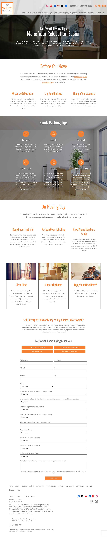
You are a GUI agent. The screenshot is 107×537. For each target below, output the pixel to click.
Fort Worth (90, 13)
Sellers (40, 13)
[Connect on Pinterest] (51, 6)
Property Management (70, 13)
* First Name (24, 360)
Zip (55, 383)
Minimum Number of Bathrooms (30, 445)
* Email (22, 368)
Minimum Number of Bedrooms (30, 438)
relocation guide (80, 77)
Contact (98, 13)
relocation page (48, 82)
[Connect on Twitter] (62, 6)
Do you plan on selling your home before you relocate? (36, 391)
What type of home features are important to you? (35, 422)
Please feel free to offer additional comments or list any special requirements (43, 461)
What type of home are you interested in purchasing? (36, 414)
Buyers (34, 13)
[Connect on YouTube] (58, 6)
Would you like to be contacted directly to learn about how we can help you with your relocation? (49, 399)
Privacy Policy (50, 529)
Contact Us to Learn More (37, 347)
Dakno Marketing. (27, 531)
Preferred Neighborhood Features (30, 453)
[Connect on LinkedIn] (55, 6)
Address (22, 376)
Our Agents (82, 13)
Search (29, 13)
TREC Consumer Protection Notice (22, 521)
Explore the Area (37, 351)
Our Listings (48, 13)
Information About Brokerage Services (23, 519)
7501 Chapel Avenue (15, 500)
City (55, 376)
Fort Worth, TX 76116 (15, 502)
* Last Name (57, 360)
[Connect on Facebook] (66, 6)
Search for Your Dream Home (69, 347)
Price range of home (26, 430)
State (21, 383)
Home (23, 13)
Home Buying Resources (69, 351)
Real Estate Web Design (15, 531)
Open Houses (58, 13)
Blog (104, 13)
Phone (56, 368)
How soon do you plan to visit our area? (32, 407)
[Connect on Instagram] (47, 6)
